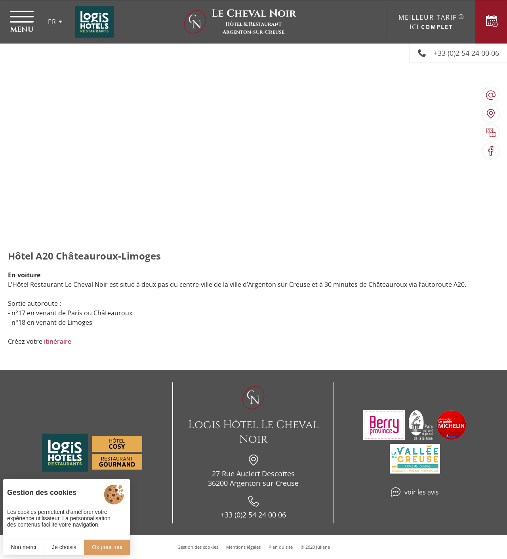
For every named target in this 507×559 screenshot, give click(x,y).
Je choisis (64, 547)
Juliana (323, 547)
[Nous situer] (490, 114)
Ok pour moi (107, 547)
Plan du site (281, 547)
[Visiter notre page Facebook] (490, 151)
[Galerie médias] (490, 132)
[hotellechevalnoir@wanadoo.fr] (490, 95)
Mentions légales (243, 547)
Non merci (23, 547)
